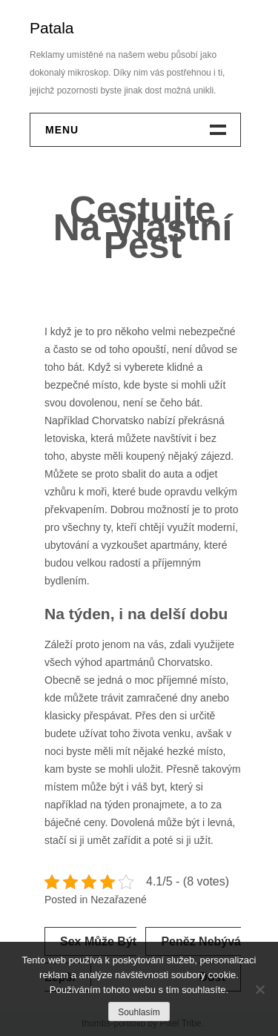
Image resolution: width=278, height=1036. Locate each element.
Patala (52, 27)
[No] (259, 989)
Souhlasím (139, 1012)
